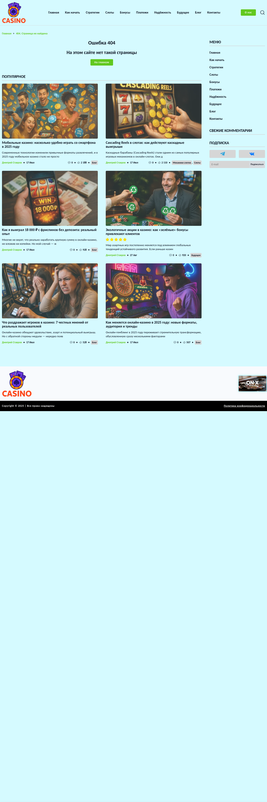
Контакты (213, 12)
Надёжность (162, 12)
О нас (248, 12)
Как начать (72, 12)
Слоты (110, 12)
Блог (198, 12)
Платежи (142, 12)
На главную (101, 62)
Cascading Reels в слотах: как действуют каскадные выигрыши (145, 144)
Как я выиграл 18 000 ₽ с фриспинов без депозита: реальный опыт (49, 232)
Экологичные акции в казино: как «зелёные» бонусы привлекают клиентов (147, 232)
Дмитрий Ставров (12, 162)
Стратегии (93, 12)
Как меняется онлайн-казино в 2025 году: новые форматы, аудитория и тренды (151, 324)
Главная (53, 12)
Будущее (183, 12)
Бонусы (125, 12)
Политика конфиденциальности (244, 405)
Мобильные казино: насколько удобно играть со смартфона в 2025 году (49, 144)
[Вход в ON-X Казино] (252, 383)
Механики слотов (182, 162)
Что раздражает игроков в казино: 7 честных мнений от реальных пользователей (45, 324)
